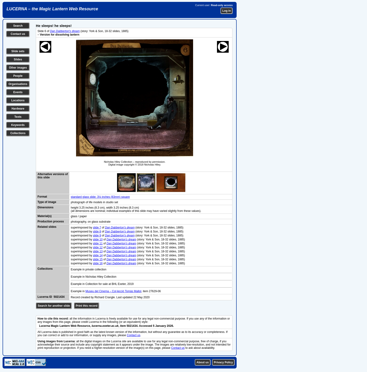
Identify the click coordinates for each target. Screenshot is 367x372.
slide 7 (97, 227)
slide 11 (98, 243)
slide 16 (98, 263)
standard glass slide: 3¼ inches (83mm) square (100, 197)
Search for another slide (54, 305)
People (17, 75)
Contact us (18, 34)
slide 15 (98, 259)
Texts (17, 116)
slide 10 (98, 239)
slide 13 (98, 251)
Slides (18, 59)
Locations (18, 100)
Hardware (17, 108)
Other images (18, 67)
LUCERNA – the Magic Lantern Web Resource (52, 9)
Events (17, 92)
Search (17, 25)
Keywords (18, 125)
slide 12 (98, 247)
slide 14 (98, 255)
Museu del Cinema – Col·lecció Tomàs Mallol (113, 291)
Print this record (87, 305)
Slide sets (17, 51)
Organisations (17, 84)
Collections (18, 133)
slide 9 (97, 235)
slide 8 (97, 231)
